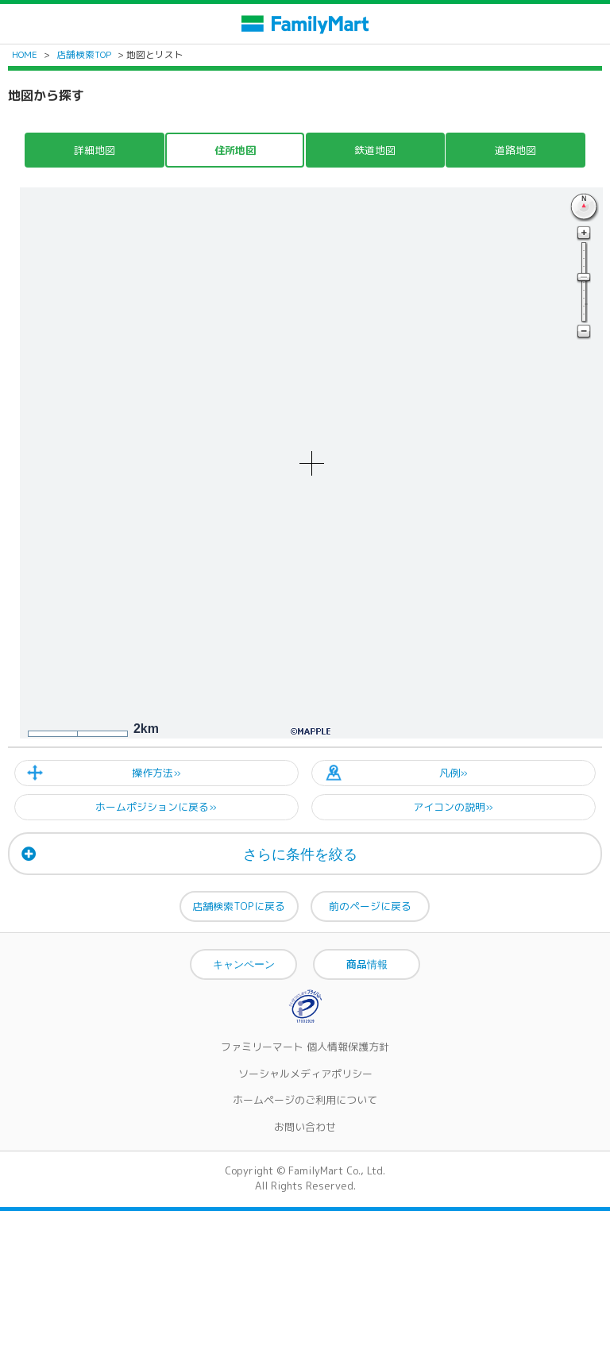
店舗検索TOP (83, 54)
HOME (24, 54)
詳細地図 (94, 150)
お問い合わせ (305, 1127)
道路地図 (515, 150)
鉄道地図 (375, 150)
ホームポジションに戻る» (156, 807)
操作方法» (156, 772)
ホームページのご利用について (305, 1100)
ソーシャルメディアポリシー (305, 1073)
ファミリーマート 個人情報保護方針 (305, 1046)
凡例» (453, 772)
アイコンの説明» (453, 807)
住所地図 (235, 150)
